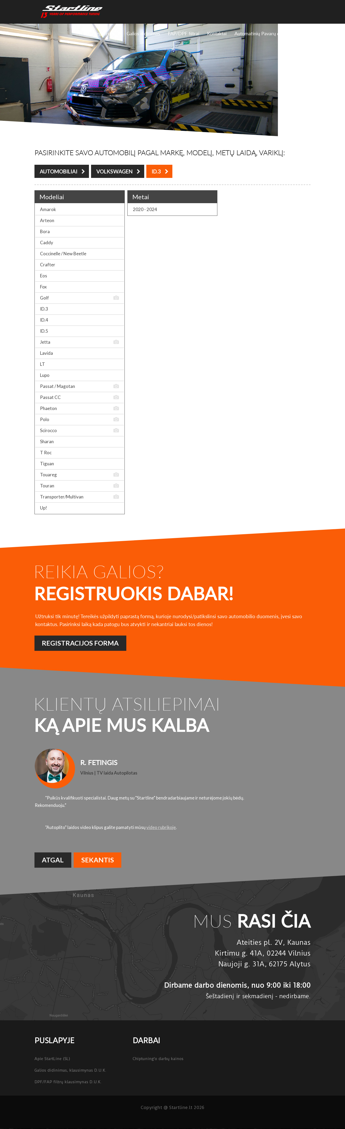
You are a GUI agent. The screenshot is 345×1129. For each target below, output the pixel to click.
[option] (172, 789)
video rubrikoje (161, 827)
